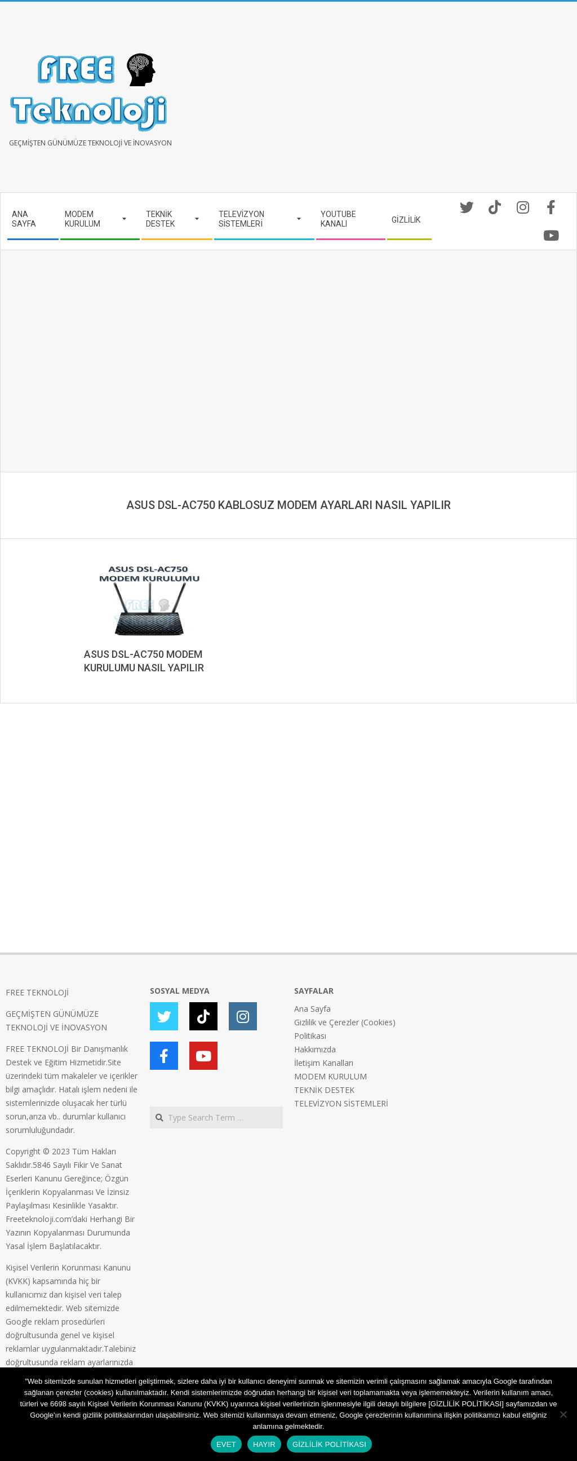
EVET (226, 1444)
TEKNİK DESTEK (324, 1089)
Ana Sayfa (312, 1008)
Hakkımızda (315, 1049)
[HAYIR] (563, 1414)
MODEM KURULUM (330, 1076)
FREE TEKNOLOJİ (37, 992)
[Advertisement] (429, 101)
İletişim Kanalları (323, 1062)
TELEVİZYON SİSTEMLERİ (341, 1103)
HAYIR (264, 1444)
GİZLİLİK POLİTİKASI (329, 1444)
